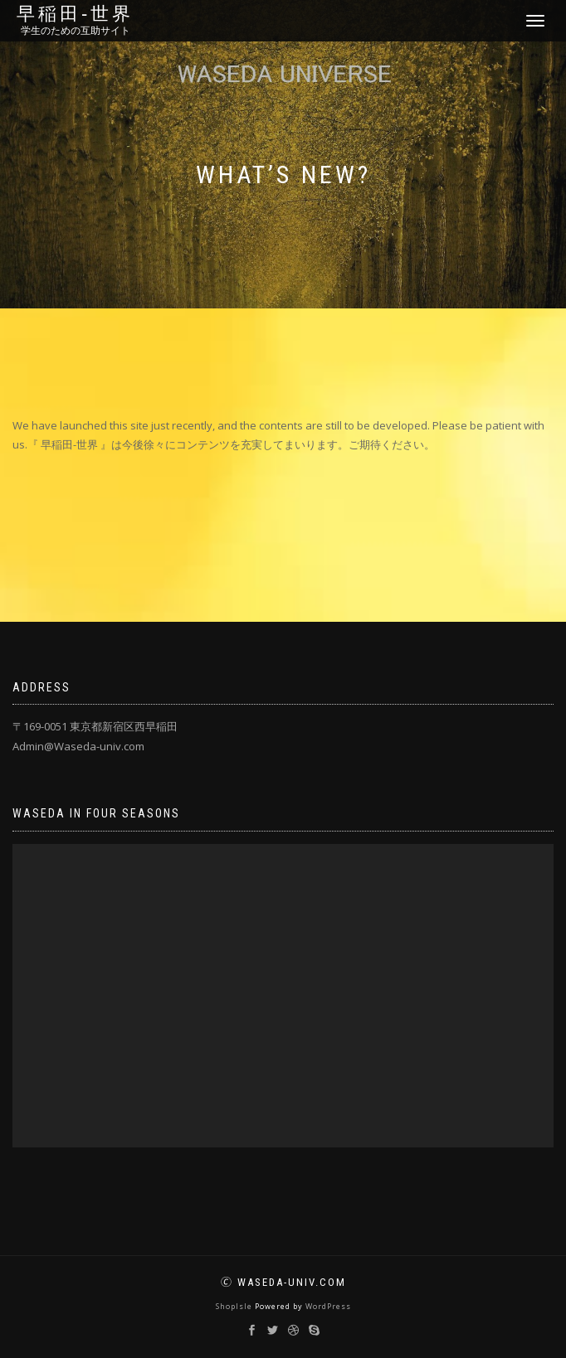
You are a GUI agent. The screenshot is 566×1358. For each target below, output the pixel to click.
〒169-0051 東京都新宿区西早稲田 (95, 726)
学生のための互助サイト (75, 30)
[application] (283, 995)
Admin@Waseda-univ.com (78, 746)
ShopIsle (235, 1306)
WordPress (328, 1306)
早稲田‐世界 (75, 14)
